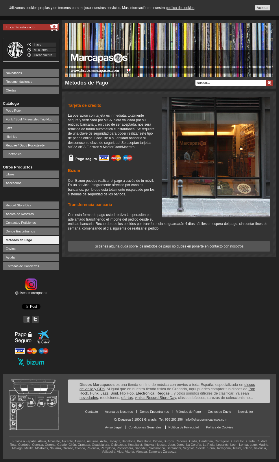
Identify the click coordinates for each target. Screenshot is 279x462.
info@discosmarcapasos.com (206, 419)
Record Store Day (18, 205)
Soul (114, 393)
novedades (89, 397)
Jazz (9, 128)
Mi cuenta (41, 50)
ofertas (127, 397)
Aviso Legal (113, 427)
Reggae (163, 393)
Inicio (37, 44)
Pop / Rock (13, 110)
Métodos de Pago (19, 240)
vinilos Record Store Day (155, 397)
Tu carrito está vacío (20, 27)
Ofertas (11, 90)
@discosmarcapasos (31, 291)
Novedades (14, 73)
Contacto (91, 411)
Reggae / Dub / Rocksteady (25, 145)
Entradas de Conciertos (22, 266)
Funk (94, 393)
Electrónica (13, 154)
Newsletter (245, 411)
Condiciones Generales (144, 427)
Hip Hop (11, 136)
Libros (10, 174)
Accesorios (13, 183)
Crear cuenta (43, 55)
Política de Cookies (219, 427)
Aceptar (263, 8)
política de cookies (180, 8)
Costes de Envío (219, 411)
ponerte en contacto (207, 246)
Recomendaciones (19, 81)
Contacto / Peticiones (21, 222)
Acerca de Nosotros (20, 214)
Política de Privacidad (184, 427)
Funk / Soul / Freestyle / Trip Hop (29, 119)
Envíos (11, 248)
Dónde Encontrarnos (20, 231)
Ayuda (10, 257)
